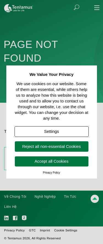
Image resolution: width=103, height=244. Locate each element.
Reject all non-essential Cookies (51, 146)
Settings (51, 131)
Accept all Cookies (51, 161)
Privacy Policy (51, 172)
